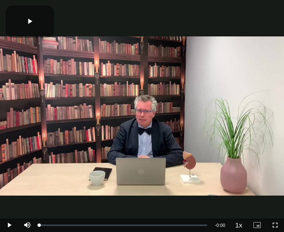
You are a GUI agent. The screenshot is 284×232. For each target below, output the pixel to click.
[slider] (123, 225)
